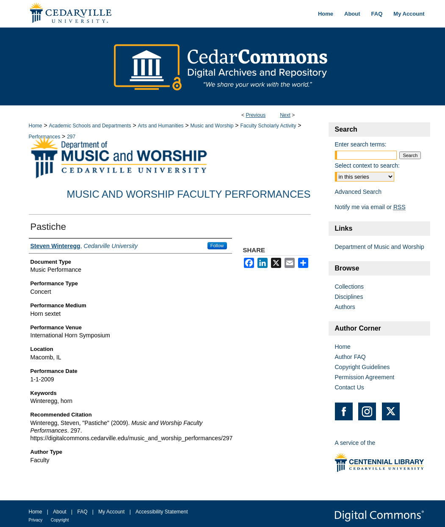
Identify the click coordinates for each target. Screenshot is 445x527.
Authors (345, 307)
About (59, 512)
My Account (111, 512)
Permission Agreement (365, 377)
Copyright (60, 520)
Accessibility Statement (161, 512)
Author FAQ (350, 356)
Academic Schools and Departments (90, 126)
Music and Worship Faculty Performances (188, 194)
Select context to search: (367, 165)
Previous (255, 115)
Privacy (36, 520)
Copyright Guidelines (362, 367)
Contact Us (349, 387)
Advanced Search (358, 191)
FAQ (82, 512)
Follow (217, 245)
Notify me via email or (370, 207)
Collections (349, 286)
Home (35, 126)
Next (285, 115)
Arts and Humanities (161, 126)
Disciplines (349, 296)
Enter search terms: (361, 144)
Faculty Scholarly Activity (268, 126)
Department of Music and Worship (379, 246)
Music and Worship (212, 126)
